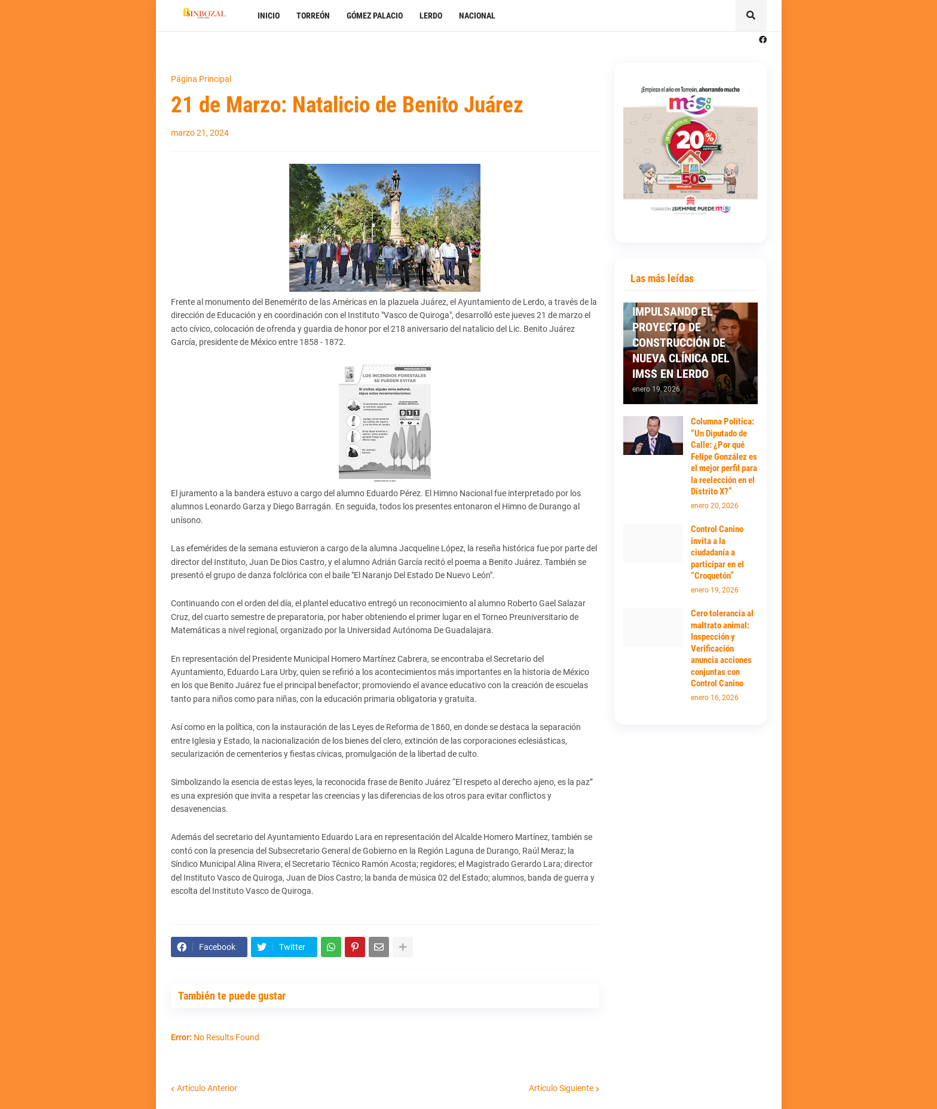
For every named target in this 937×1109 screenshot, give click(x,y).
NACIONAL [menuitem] (477, 15)
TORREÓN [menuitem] (313, 15)
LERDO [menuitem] (430, 15)
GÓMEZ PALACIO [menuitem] (375, 15)
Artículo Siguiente (561, 1088)
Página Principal (201, 79)
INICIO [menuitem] (269, 15)
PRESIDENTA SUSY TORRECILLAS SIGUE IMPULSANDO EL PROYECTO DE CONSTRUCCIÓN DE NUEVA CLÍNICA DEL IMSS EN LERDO (682, 327)
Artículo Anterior (207, 1088)
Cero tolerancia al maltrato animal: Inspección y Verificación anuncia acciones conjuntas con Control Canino (722, 648)
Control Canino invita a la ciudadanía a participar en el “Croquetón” (717, 552)
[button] (751, 15)
